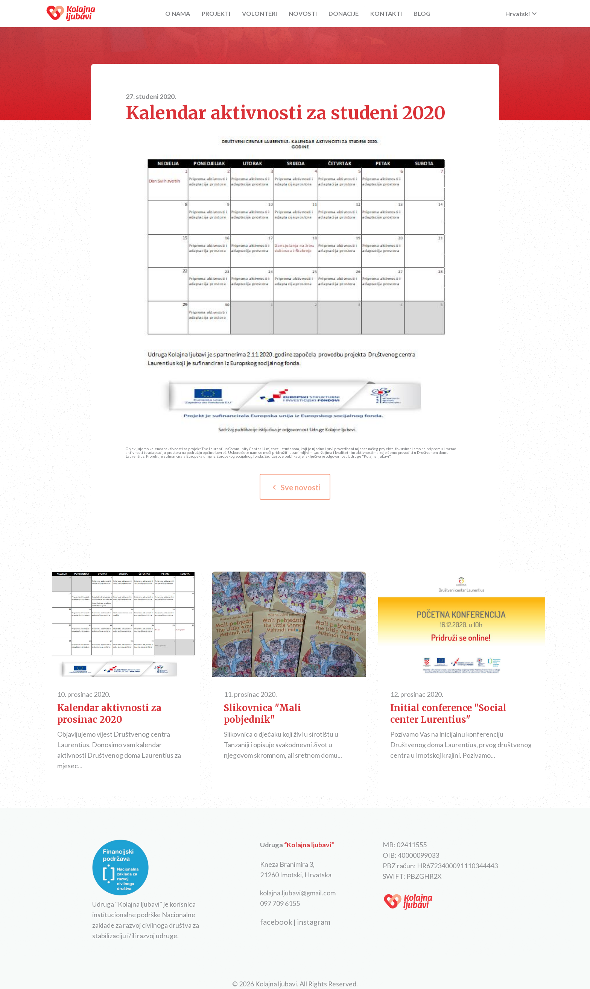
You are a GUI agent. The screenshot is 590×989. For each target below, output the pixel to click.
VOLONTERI (259, 13)
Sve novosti (295, 487)
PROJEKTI (216, 13)
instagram (313, 921)
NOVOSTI (303, 13)
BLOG (422, 13)
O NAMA (177, 13)
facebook (276, 921)
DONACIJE (343, 13)
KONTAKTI (386, 13)
